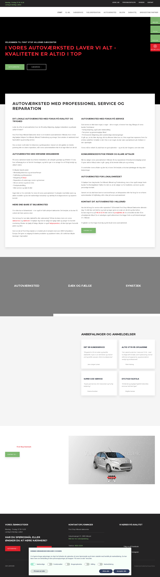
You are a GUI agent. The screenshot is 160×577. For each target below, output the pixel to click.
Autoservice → (12, 548)
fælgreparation (54, 223)
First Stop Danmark (24, 447)
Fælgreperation (93, 12)
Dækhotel (132, 12)
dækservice (16, 221)
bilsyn (24, 178)
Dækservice (78, 12)
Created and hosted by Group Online (144, 566)
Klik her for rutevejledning (78, 539)
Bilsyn (122, 12)
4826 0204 (79, 546)
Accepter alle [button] (121, 571)
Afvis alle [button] (106, 571)
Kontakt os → (88, 230)
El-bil (67, 12)
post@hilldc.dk (119, 213)
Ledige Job (115, 2)
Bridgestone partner (149, 12)
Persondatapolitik (129, 2)
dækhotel (26, 221)
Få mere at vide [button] (39, 571)
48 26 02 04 (100, 213)
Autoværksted (110, 12)
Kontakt (150, 2)
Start (59, 12)
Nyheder (141, 2)
